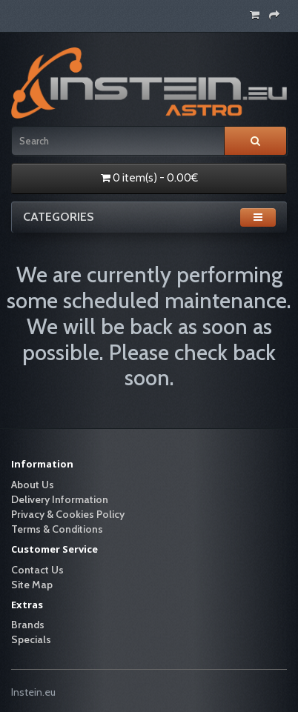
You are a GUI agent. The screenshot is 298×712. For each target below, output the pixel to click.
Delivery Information (59, 499)
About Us (32, 484)
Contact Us (37, 569)
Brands (27, 624)
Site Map (32, 584)
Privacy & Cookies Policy (68, 514)
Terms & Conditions (57, 529)
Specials (31, 639)
